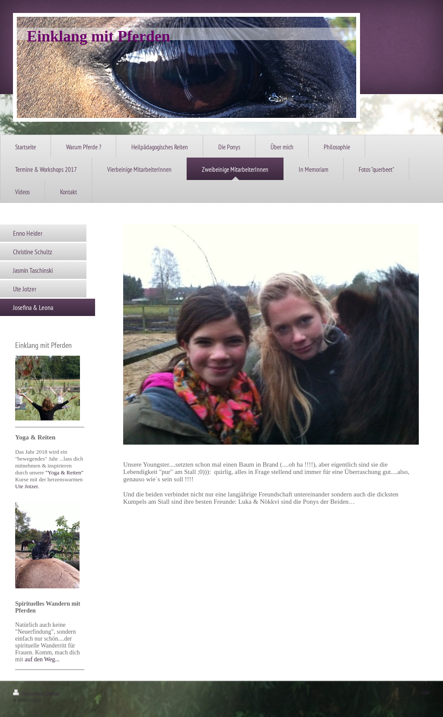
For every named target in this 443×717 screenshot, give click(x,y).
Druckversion (28, 694)
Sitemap (52, 694)
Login (425, 692)
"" (64, 472)
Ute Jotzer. (27, 486)
